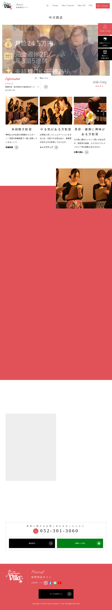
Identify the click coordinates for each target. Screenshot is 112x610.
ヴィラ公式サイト (61, 594)
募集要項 (99, 83)
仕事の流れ (81, 152)
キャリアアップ (49, 147)
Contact (102, 5)
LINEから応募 (88, 543)
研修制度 (12, 147)
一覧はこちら (41, 78)
